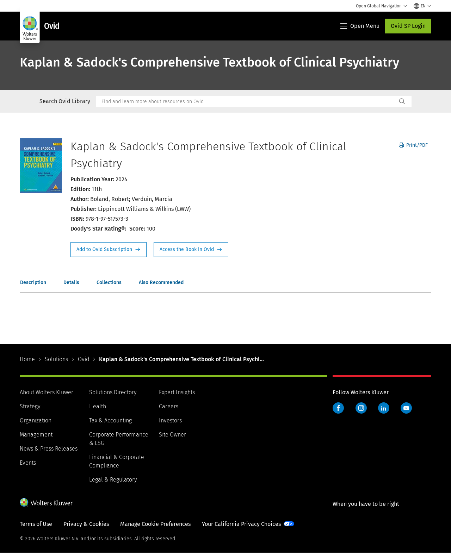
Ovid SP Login (408, 26)
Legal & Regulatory (113, 479)
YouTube (406, 408)
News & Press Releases (49, 448)
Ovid (83, 359)
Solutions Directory (112, 392)
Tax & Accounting (110, 420)
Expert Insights (177, 392)
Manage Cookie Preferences (155, 524)
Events (28, 462)
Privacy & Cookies (86, 524)
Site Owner (172, 434)
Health (97, 406)
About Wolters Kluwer (46, 392)
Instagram (361, 408)
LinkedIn (383, 408)
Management (36, 434)
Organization (35, 420)
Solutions (56, 359)
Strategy (30, 406)
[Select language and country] (422, 6)
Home (27, 359)
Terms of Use (36, 524)
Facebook (338, 408)
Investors (170, 420)
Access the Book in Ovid (191, 250)
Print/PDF (413, 145)
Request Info (108, 250)
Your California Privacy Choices (241, 524)
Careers (168, 406)
